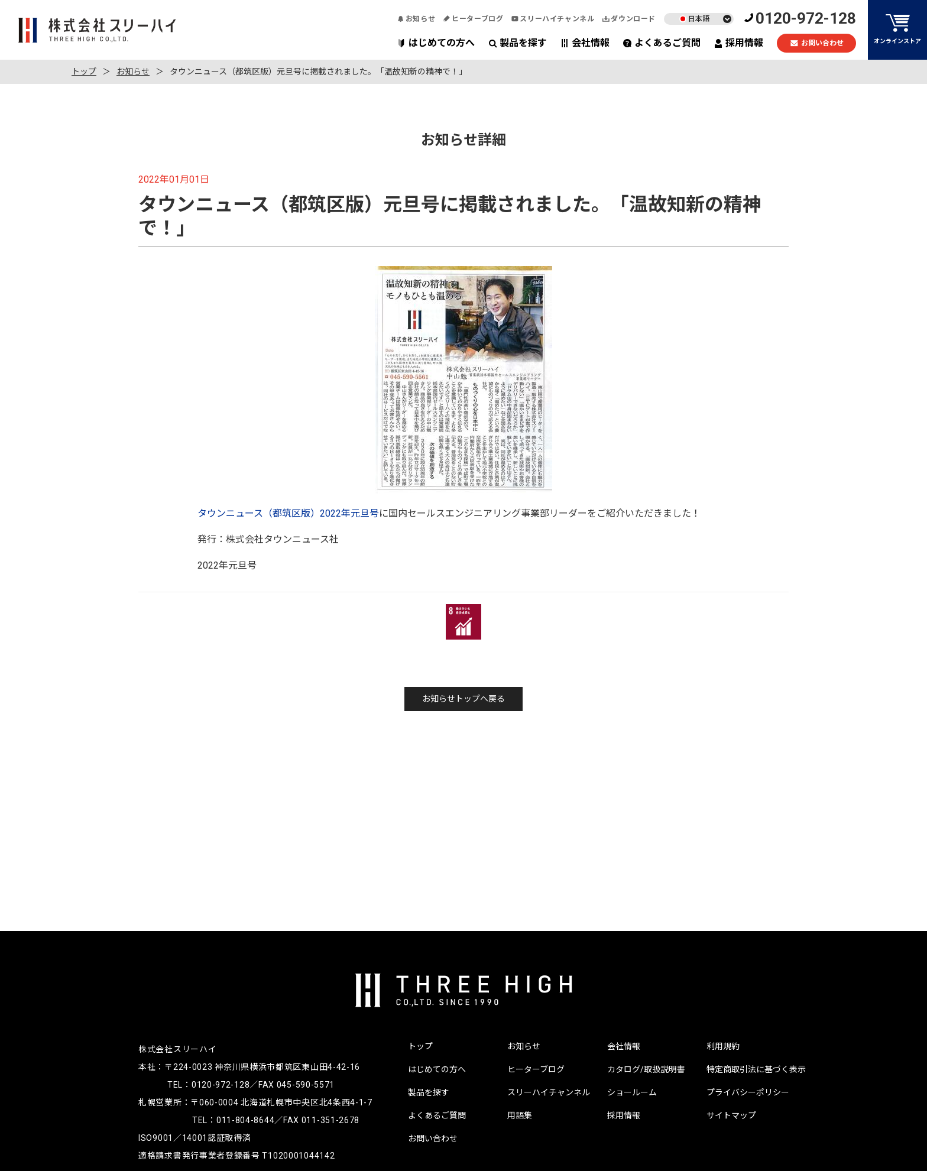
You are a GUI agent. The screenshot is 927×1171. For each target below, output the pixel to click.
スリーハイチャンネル (552, 19)
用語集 (519, 1115)
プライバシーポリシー (747, 1092)
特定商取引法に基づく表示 (756, 1069)
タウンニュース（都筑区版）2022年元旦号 (288, 513)
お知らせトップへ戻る (463, 698)
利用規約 (723, 1046)
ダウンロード (629, 19)
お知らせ (416, 19)
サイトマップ (731, 1115)
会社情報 (585, 42)
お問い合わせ (817, 43)
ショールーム (632, 1092)
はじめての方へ (436, 42)
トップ (84, 71)
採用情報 (738, 42)
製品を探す (517, 42)
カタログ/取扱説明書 (646, 1069)
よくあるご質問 (662, 42)
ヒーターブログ (473, 19)
